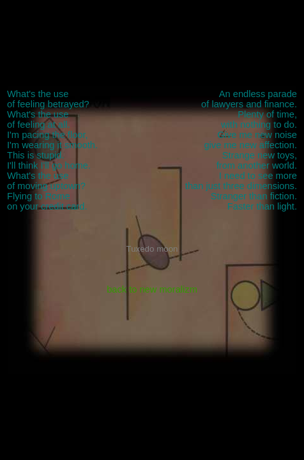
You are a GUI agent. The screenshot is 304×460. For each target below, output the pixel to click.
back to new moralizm (152, 289)
